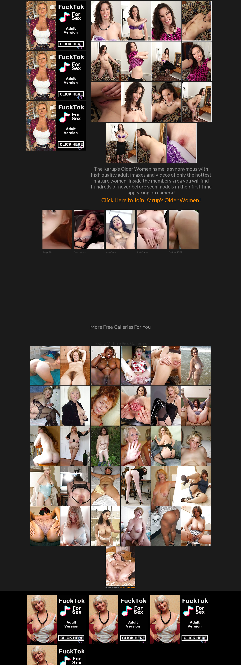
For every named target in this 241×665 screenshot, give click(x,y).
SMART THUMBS (128, 542)
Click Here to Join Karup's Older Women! (151, 203)
